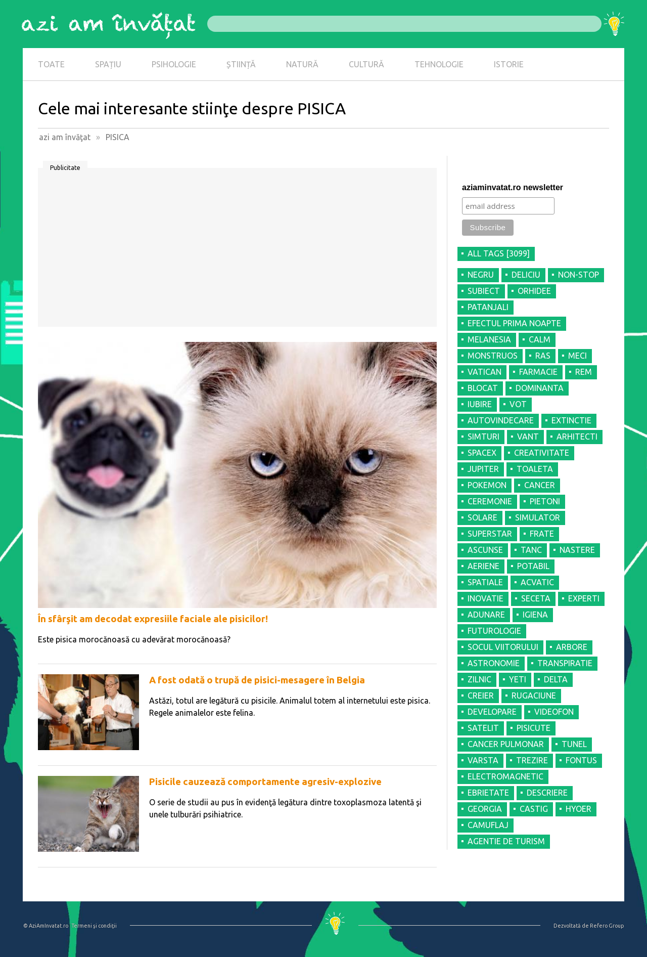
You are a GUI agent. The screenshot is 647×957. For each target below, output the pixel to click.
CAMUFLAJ (488, 825)
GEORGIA (485, 808)
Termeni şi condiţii (94, 926)
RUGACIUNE (534, 695)
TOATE (51, 64)
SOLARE (482, 517)
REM (583, 371)
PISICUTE (533, 727)
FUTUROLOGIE (494, 630)
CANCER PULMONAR (506, 744)
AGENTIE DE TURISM (506, 841)
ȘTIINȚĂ (241, 64)
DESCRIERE (547, 792)
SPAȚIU (108, 64)
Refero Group (607, 926)
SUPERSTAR (490, 533)
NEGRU (481, 274)
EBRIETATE (488, 792)
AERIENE (483, 566)
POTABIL (533, 566)
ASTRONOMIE (494, 663)
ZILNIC (479, 679)
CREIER (481, 695)
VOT (518, 404)
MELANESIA (489, 339)
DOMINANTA (540, 388)
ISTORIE (509, 64)
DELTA (556, 679)
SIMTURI (483, 436)
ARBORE (571, 646)
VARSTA (483, 760)
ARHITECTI (577, 436)
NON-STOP (578, 274)
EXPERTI (583, 598)
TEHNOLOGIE (439, 64)
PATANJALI (488, 307)
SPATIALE (485, 582)
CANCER (539, 485)
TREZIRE (532, 760)
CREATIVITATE (541, 452)
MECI (577, 355)
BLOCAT (483, 388)
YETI (517, 679)
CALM (539, 339)
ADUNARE (486, 614)
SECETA (535, 598)
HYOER (578, 808)
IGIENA (535, 614)
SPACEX (482, 452)
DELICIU (526, 274)
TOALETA (535, 468)
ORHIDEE (534, 290)
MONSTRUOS (493, 355)
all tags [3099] (499, 253)
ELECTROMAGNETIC (505, 776)
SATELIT (483, 727)
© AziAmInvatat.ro (45, 926)
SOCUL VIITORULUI (503, 646)
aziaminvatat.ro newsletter (512, 187)
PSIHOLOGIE (174, 64)
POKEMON (487, 485)
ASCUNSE (485, 549)
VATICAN (484, 371)
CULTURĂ (366, 64)
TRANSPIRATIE (564, 663)
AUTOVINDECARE (501, 420)
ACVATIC (537, 582)
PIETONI (545, 501)
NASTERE (577, 549)
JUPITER (483, 468)
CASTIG (534, 808)
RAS (542, 355)
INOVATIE (485, 598)
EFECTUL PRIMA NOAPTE (514, 323)
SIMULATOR (537, 517)
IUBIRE (480, 404)
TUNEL (574, 744)
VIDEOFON (554, 711)
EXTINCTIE (571, 420)
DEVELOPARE (492, 711)
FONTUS (581, 760)
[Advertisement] (237, 251)
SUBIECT (484, 290)
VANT (528, 436)
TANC (531, 549)
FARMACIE (538, 371)
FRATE (542, 533)
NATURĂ (302, 64)
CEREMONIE (490, 501)
